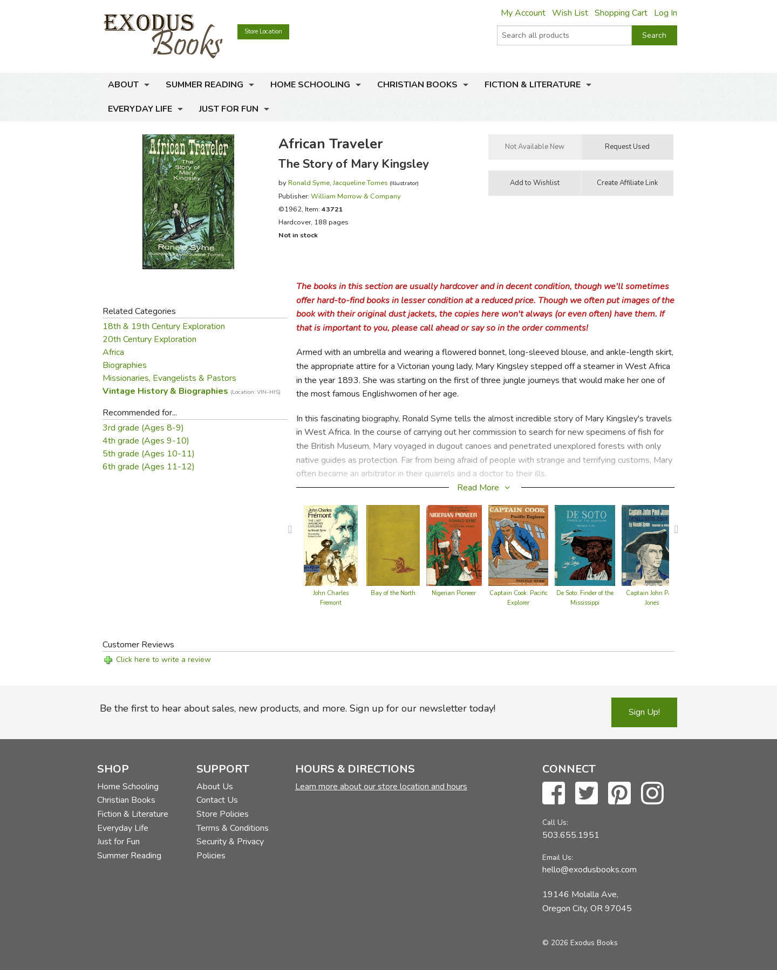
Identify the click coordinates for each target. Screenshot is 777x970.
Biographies (125, 365)
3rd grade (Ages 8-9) (143, 428)
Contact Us (217, 800)
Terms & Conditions (232, 828)
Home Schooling (310, 85)
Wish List (570, 13)
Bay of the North (393, 593)
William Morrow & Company (356, 196)
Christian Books (417, 85)
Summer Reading (204, 85)
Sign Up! (644, 712)
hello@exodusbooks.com (589, 870)
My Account (523, 13)
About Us (214, 787)
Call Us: (555, 822)
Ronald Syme (309, 182)
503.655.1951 (570, 835)
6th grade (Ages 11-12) (149, 467)
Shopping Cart (621, 13)
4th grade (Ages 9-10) (146, 441)
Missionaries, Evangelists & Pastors (169, 378)
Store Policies (222, 814)
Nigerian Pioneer (454, 593)
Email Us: (557, 857)
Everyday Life (140, 109)
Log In (665, 13)
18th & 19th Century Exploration (164, 326)
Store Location (263, 32)
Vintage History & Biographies (192, 391)
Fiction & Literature (533, 85)
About (123, 85)
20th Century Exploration (149, 339)
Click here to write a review (163, 659)
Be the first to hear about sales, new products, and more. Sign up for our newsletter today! (297, 708)
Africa (113, 352)
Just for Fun (228, 109)
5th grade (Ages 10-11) (149, 454)
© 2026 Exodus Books (580, 943)
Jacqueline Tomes (360, 182)
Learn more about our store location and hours (381, 787)
